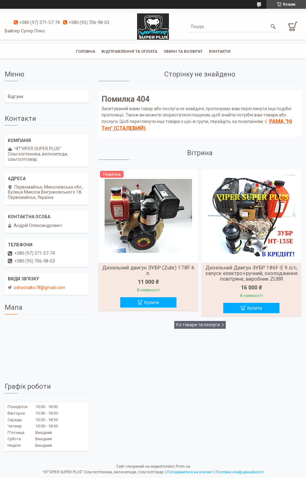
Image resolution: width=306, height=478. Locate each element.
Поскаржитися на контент (190, 472)
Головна (85, 51)
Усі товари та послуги (197, 324)
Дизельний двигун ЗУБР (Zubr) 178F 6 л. (148, 270)
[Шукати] (273, 27)
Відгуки (15, 96)
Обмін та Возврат (183, 51)
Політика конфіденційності (240, 472)
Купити (151, 302)
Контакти (219, 51)
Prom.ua (183, 466)
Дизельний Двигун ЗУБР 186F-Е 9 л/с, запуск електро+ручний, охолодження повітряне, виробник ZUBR (251, 273)
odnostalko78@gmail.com (39, 287)
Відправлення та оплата (129, 51)
